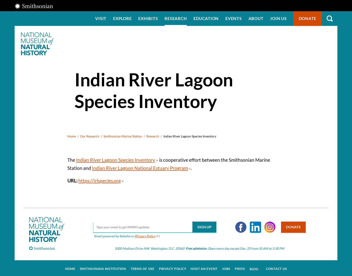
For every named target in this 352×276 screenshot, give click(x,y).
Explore (122, 18)
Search (329, 18)
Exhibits (148, 18)
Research (176, 18)
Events (233, 18)
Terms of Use (142, 267)
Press (240, 267)
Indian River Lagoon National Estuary (141, 168)
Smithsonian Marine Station (122, 136)
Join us (278, 18)
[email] (154, 225)
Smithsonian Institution (103, 267)
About (256, 18)
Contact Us (276, 267)
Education (206, 18)
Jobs (226, 267)
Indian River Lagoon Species (117, 160)
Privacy (146, 234)
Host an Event (204, 267)
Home (71, 136)
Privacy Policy (172, 267)
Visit (100, 18)
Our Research (89, 136)
